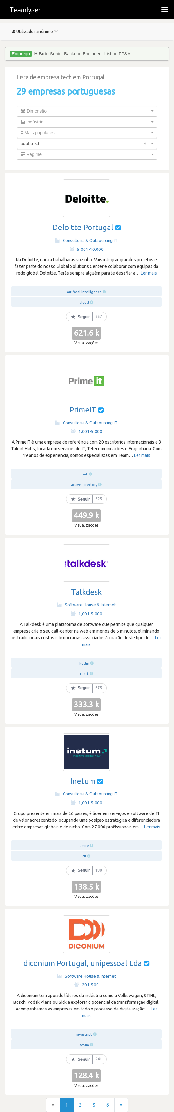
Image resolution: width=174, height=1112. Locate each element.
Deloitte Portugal (82, 227)
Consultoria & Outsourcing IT (86, 240)
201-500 (86, 984)
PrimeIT (83, 409)
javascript (84, 1034)
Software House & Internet (86, 604)
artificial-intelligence (84, 292)
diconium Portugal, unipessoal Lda (82, 963)
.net (84, 474)
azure (84, 846)
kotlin (84, 663)
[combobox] (87, 111)
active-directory (84, 485)
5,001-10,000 (87, 249)
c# (84, 856)
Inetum (82, 781)
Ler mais (149, 273)
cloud (84, 302)
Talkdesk (86, 592)
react (84, 674)
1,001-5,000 (86, 431)
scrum (84, 1045)
